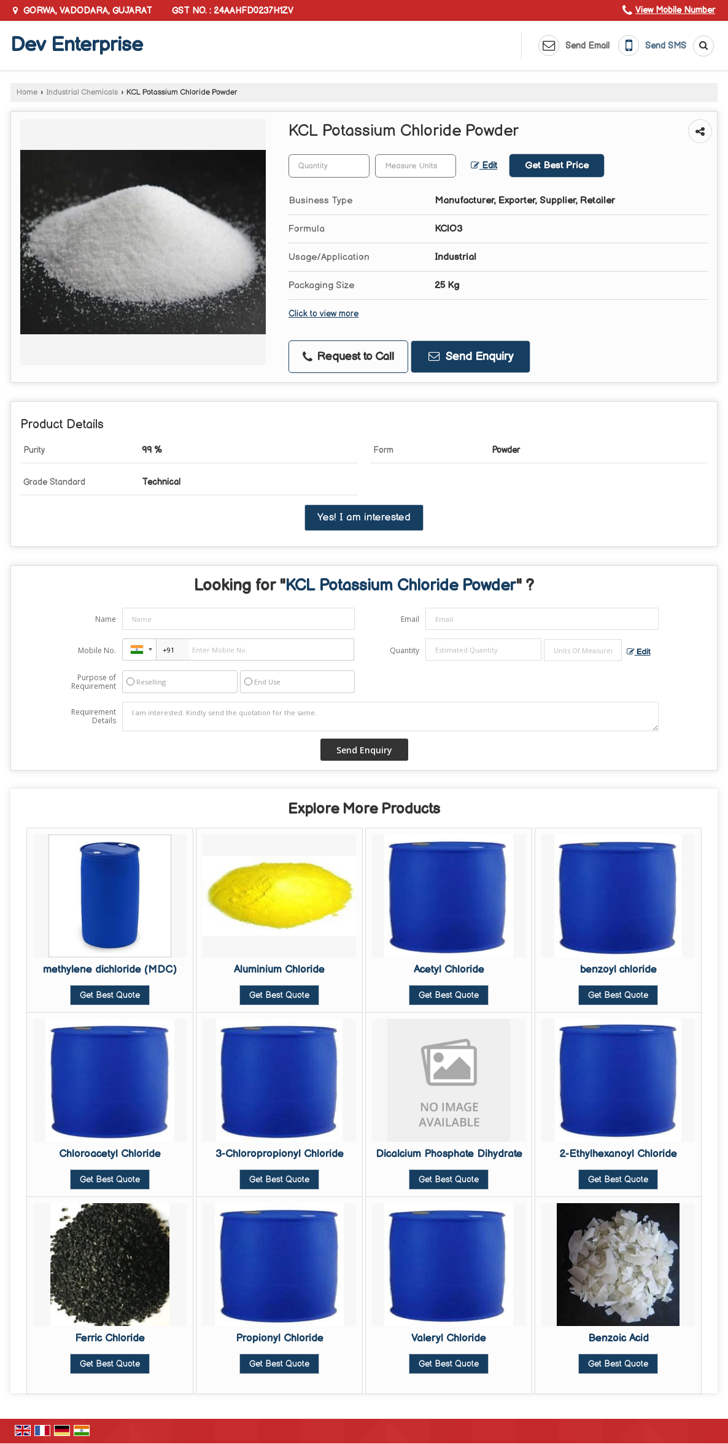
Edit (484, 166)
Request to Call (348, 357)
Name (105, 619)
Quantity (404, 650)
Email (410, 619)
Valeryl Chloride (448, 1338)
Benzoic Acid (618, 1338)
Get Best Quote (110, 995)
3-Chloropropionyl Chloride (279, 1154)
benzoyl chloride (618, 969)
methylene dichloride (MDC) (110, 969)
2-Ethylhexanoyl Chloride (618, 1154)
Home (27, 92)
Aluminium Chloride (279, 969)
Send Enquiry (470, 357)
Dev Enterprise (76, 45)
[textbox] (415, 166)
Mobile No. (97, 650)
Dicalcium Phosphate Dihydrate (449, 1154)
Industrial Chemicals (82, 92)
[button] (675, 10)
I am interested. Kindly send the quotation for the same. (390, 716)
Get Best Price (557, 165)
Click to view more (323, 314)
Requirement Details (93, 716)
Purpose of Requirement (93, 682)
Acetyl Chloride (449, 969)
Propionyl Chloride (279, 1338)
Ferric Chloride (110, 1338)
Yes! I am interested (364, 517)
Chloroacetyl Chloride (110, 1154)
